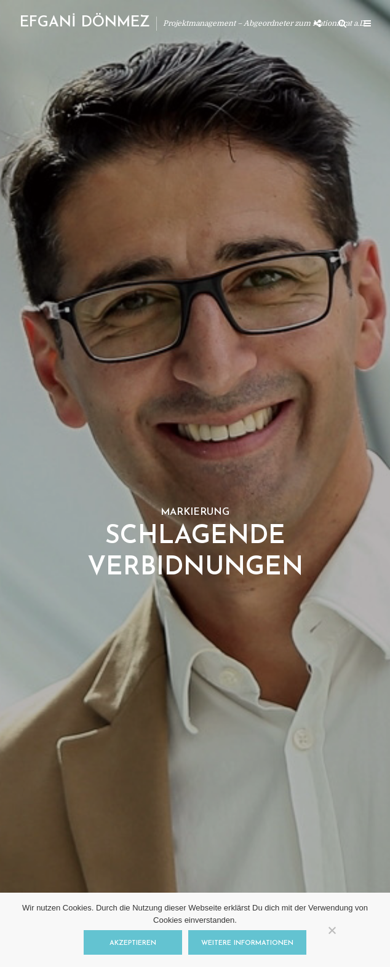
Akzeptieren (132, 943)
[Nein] (331, 930)
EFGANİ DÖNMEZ (85, 22)
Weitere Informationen (247, 943)
